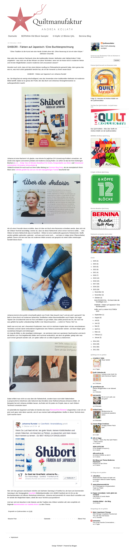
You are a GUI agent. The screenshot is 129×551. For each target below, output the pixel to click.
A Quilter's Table (98, 358)
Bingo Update (106, 360)
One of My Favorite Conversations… (104, 522)
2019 (95, 278)
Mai (96, 326)
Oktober (97, 298)
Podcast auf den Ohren (100, 463)
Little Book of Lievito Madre (101, 496)
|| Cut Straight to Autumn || (101, 448)
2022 (95, 269)
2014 (95, 341)
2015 (95, 289)
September (98, 315)
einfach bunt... (98, 409)
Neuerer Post (12, 519)
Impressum (14, 537)
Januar (97, 337)
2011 (95, 349)
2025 (95, 261)
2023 (95, 267)
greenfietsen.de (98, 387)
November (98, 295)
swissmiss (96, 521)
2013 (95, 344)
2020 (95, 275)
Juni (96, 323)
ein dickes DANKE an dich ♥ (101, 455)
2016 (95, 286)
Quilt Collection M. (99, 372)
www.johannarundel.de (101, 484)
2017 (95, 284)
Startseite (12, 36)
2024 (95, 264)
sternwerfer (97, 395)
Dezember (98, 292)
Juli (96, 320)
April (96, 329)
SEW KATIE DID (98, 446)
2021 (95, 272)
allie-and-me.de (98, 453)
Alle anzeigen (116, 467)
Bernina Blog (85, 36)
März (96, 332)
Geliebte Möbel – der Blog (102, 501)
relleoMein (96, 476)
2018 (95, 281)
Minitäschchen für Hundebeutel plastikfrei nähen (109, 413)
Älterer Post (82, 519)
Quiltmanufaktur (108, 43)
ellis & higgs (97, 438)
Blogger (74, 546)
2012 (95, 347)
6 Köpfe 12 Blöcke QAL (64, 36)
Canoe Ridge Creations (101, 424)
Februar (97, 335)
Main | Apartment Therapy (102, 512)
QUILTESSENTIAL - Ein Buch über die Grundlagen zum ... (106, 301)
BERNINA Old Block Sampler (34, 36)
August (97, 317)
